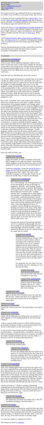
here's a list (11, 40)
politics (11, 8)
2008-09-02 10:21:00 (14, 6)
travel (6, 8)
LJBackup (20, 422)
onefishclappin (15, 59)
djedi (32, 270)
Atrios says (31, 33)
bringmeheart (15, 364)
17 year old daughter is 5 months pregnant (27, 27)
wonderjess (14, 312)
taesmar (13, 405)
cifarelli (28, 234)
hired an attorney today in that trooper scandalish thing (23, 38)
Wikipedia (17, 168)
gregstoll (18, 156)
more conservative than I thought (17, 20)
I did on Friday (33, 18)
